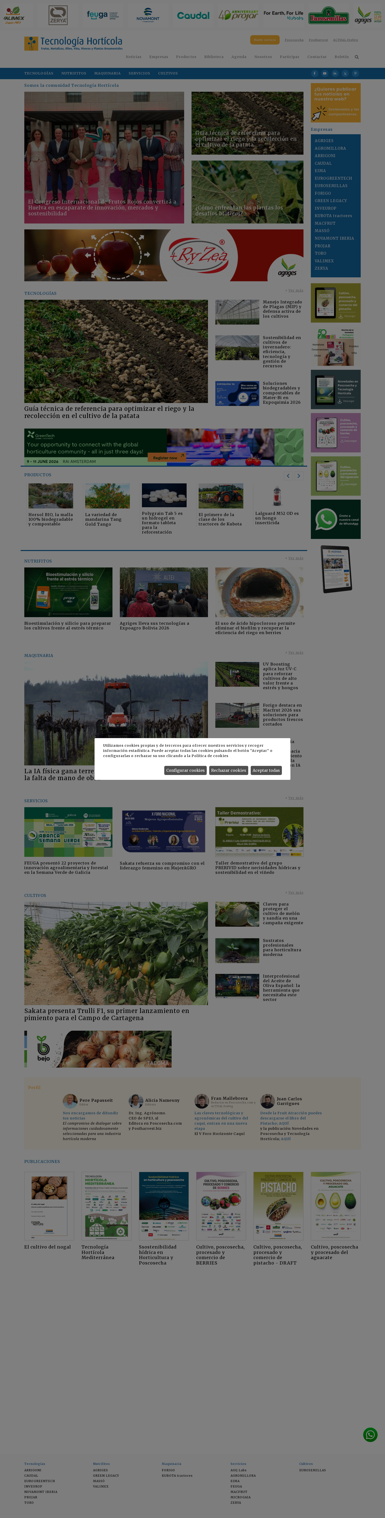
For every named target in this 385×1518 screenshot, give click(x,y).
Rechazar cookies (228, 770)
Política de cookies (210, 756)
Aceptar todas (266, 770)
